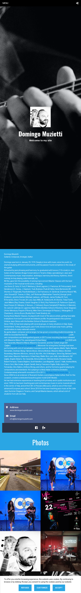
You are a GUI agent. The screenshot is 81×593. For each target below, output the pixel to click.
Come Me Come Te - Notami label (23, 345)
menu (5, 3)
